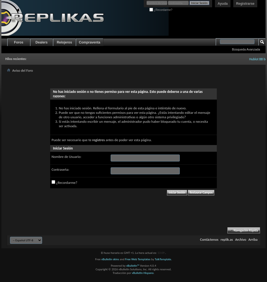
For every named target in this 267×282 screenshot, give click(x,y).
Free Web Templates (138, 259)
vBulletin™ (132, 265)
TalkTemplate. (163, 259)
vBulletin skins (110, 259)
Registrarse (245, 4)
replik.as (227, 239)
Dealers (41, 42)
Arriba (253, 239)
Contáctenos (209, 239)
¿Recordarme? (160, 9)
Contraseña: (60, 169)
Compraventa (89, 42)
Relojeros (64, 42)
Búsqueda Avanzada (246, 49)
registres (98, 140)
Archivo (240, 239)
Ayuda (223, 4)
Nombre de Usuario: (66, 157)
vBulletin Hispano (143, 273)
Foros (18, 42)
